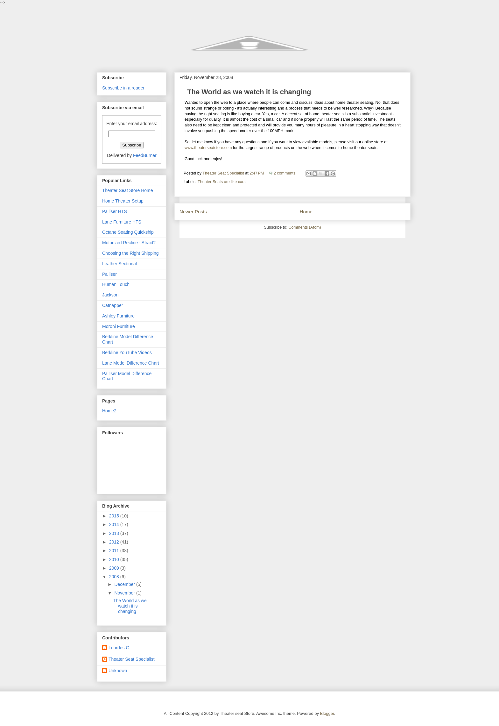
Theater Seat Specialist (132, 659)
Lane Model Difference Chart (130, 363)
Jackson (110, 294)
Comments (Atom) (304, 227)
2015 (114, 515)
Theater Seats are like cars (222, 182)
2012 (114, 541)
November (125, 592)
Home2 (109, 410)
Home (306, 211)
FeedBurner (145, 155)
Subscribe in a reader (123, 87)
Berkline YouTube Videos (127, 352)
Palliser (109, 274)
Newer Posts (193, 211)
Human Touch (116, 284)
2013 (114, 533)
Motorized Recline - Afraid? (129, 242)
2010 (114, 559)
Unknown (118, 670)
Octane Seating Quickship (128, 232)
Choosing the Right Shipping (130, 253)
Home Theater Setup (123, 200)
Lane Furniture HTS (121, 221)
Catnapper (112, 305)
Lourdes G (119, 647)
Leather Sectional (119, 263)
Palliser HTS (114, 211)
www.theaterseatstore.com (208, 148)
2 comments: (286, 173)
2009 (114, 568)
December (125, 584)
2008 (114, 576)
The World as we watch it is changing (249, 92)
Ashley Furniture (118, 315)
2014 (114, 524)
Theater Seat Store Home (127, 190)
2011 (114, 550)
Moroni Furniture (118, 326)
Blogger (327, 713)
